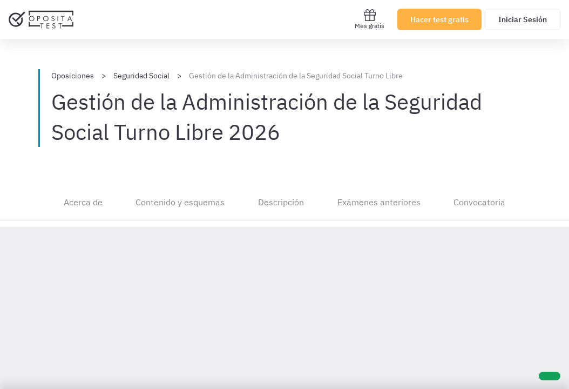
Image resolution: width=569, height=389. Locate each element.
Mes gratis (369, 19)
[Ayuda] (549, 376)
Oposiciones (72, 76)
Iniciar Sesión (522, 19)
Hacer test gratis (439, 19)
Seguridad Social (141, 76)
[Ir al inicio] (41, 19)
